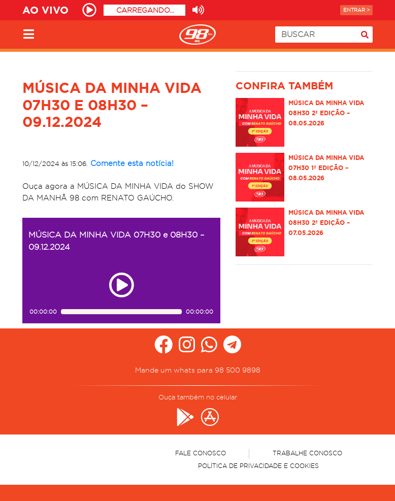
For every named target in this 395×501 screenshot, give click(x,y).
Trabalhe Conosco (307, 453)
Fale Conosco (200, 453)
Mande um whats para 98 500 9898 (197, 370)
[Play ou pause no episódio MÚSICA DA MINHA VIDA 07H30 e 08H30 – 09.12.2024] (121, 285)
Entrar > (356, 10)
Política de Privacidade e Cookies (258, 465)
